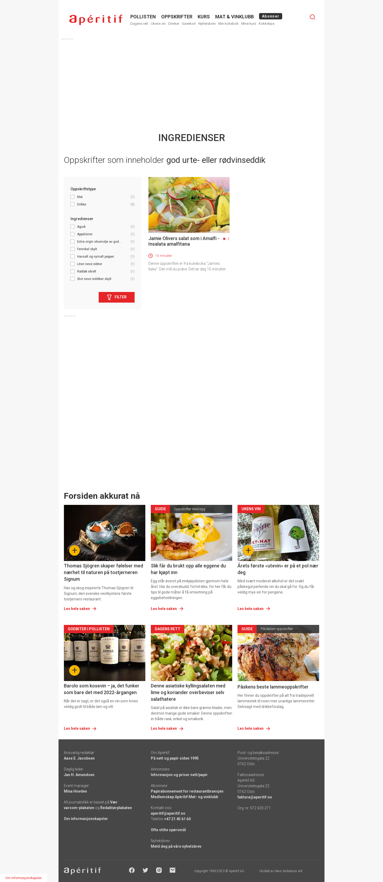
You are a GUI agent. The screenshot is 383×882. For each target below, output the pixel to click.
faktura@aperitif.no (255, 797)
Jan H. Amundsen (79, 775)
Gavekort (189, 24)
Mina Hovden (75, 791)
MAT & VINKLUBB (234, 16)
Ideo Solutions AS (288, 871)
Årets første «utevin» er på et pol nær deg (278, 569)
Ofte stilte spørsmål (168, 830)
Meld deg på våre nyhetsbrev (176, 846)
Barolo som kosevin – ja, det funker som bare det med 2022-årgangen (101, 689)
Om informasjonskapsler (86, 819)
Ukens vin (158, 24)
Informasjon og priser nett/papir (179, 775)
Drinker (173, 24)
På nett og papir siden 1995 (175, 758)
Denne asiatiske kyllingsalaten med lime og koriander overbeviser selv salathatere (188, 692)
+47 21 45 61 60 (177, 819)
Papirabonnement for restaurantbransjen (187, 791)
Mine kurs (248, 24)
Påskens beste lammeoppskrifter (273, 687)
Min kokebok (228, 24)
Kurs (204, 16)
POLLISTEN (143, 16)
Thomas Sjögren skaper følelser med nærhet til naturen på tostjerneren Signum (103, 572)
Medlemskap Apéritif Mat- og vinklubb (184, 797)
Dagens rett (139, 24)
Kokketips (266, 24)
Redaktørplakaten (116, 808)
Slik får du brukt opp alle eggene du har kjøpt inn (188, 569)
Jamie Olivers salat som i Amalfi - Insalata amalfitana (183, 241)
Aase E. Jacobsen (79, 758)
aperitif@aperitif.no (168, 813)
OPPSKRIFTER (176, 16)
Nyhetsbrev (207, 24)
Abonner (270, 16)
